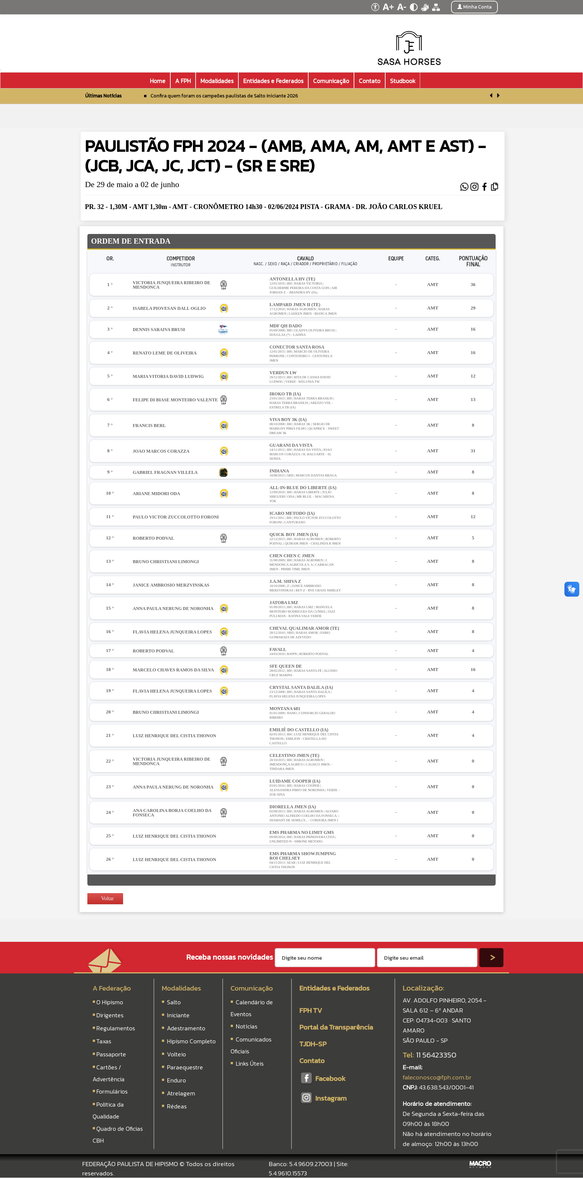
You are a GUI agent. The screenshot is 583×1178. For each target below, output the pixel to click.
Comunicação (252, 988)
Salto (174, 1002)
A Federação (112, 988)
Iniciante (178, 1015)
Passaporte (111, 1054)
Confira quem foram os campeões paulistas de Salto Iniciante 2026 (224, 95)
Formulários (112, 1091)
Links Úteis (249, 1063)
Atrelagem (181, 1093)
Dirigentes (109, 1015)
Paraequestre (185, 1067)
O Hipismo (109, 1002)
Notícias (245, 1026)
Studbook (402, 80)
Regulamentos (115, 1028)
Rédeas (177, 1106)
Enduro (176, 1080)
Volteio (176, 1054)
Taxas (103, 1041)
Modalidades (181, 988)
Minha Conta (474, 6)
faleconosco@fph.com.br (437, 1077)
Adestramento (186, 1028)
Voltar (104, 898)
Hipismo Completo (191, 1041)
